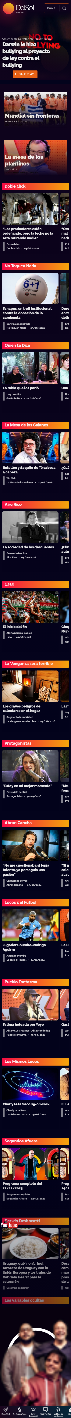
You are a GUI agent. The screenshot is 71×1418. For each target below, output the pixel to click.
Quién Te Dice (45, 1414)
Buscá (51, 8)
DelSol (25, 7)
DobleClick (6, 1414)
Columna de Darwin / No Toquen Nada (26, 38)
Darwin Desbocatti (33, 1415)
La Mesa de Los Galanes (58, 1415)
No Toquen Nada (19, 1414)
